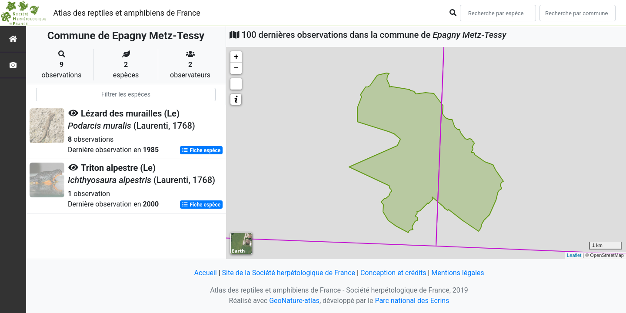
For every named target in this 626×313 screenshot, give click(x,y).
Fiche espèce (201, 150)
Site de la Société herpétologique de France (288, 273)
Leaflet (574, 255)
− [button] (236, 68)
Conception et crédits (393, 273)
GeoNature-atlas (294, 300)
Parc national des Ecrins (412, 300)
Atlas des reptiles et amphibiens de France (126, 12)
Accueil (205, 273)
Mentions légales (457, 273)
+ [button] (236, 57)
